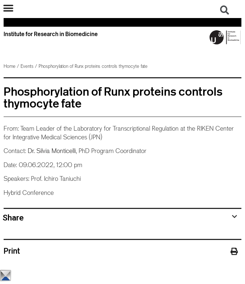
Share (13, 217)
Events (27, 66)
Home (10, 66)
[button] (8, 8)
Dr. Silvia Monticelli (52, 151)
